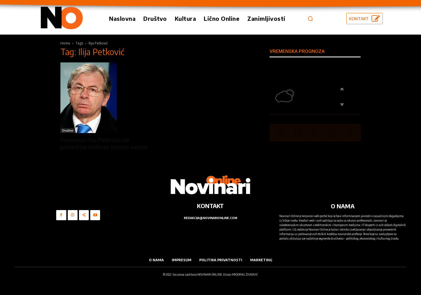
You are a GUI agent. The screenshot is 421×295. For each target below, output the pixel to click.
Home (65, 43)
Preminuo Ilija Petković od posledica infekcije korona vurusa (103, 143)
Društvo (67, 130)
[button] (310, 18)
